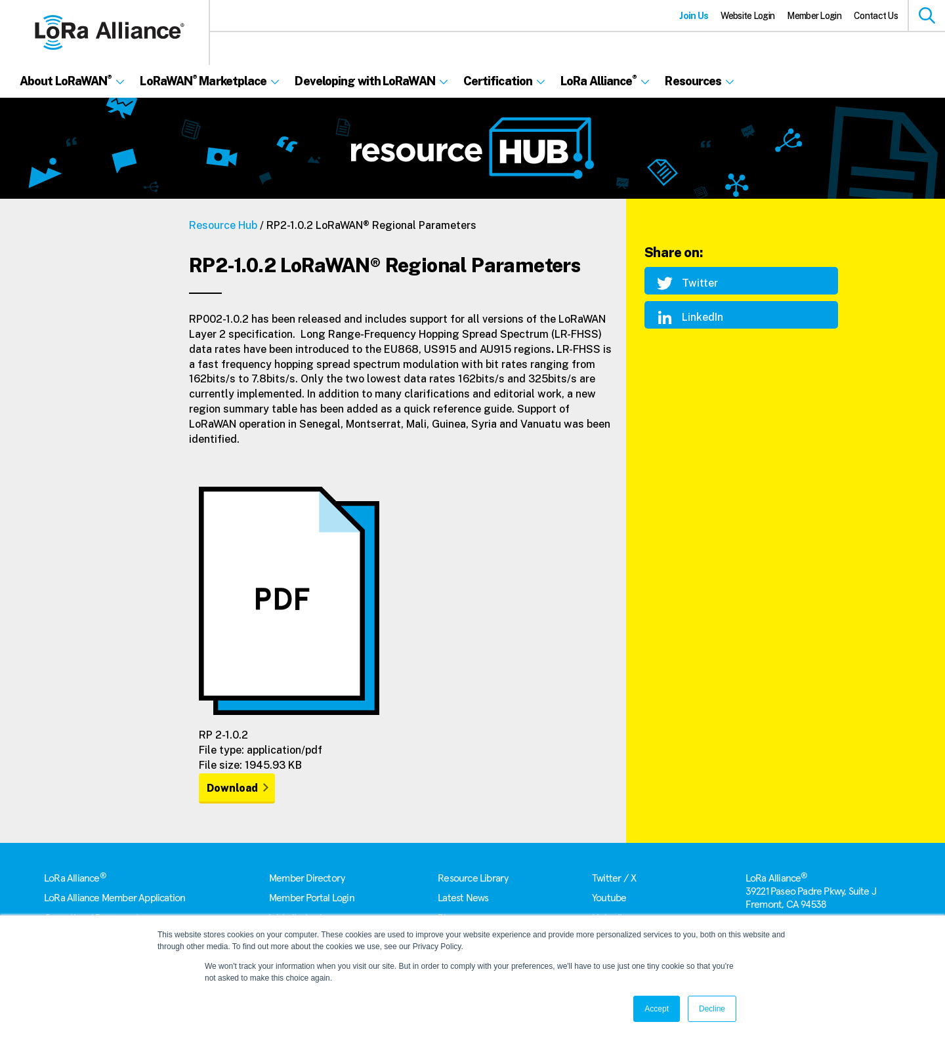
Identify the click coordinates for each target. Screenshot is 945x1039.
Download (232, 788)
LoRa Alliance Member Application (114, 898)
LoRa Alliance (75, 878)
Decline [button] (712, 1008)
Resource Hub (223, 225)
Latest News (463, 898)
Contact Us (876, 15)
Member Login (814, 15)
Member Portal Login (311, 898)
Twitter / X (614, 878)
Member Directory (307, 878)
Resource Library (473, 878)
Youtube (609, 898)
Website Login (747, 15)
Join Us (693, 15)
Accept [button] (656, 1008)
